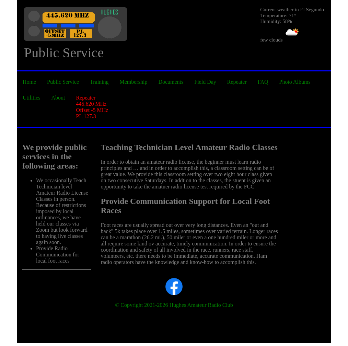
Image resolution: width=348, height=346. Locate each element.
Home (29, 82)
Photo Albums (295, 82)
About (58, 98)
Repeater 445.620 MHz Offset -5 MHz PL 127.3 (92, 107)
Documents (170, 82)
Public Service (63, 82)
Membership (134, 82)
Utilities (31, 98)
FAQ (263, 82)
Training (99, 82)
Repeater (237, 82)
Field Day (205, 82)
